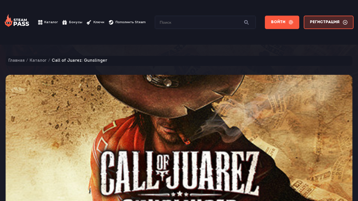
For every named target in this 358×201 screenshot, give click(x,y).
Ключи (95, 22)
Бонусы (72, 22)
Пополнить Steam (127, 22)
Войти (282, 22)
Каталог (48, 22)
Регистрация (328, 22)
